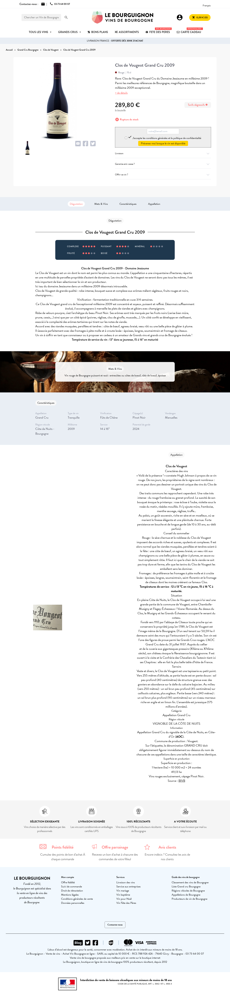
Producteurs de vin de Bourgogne (189, 899)
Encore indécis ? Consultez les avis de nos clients (167, 856)
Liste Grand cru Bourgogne (186, 886)
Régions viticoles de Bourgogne (188, 891)
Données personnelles (72, 903)
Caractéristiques (127, 204)
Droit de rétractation (72, 891)
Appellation (154, 204)
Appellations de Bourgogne (186, 895)
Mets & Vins (101, 204)
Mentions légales (70, 895)
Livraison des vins (125, 882)
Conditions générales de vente (77, 899)
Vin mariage (122, 891)
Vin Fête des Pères (126, 903)
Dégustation (76, 204)
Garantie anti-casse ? (163, 164)
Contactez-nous (115, 925)
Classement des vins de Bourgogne (190, 882)
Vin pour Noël (124, 899)
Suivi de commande (71, 886)
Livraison (163, 153)
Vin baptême (123, 895)
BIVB (181, 780)
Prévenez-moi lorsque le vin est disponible (163, 143)
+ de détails (121, 93)
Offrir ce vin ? (163, 174)
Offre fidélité (68, 882)
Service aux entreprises (128, 886)
